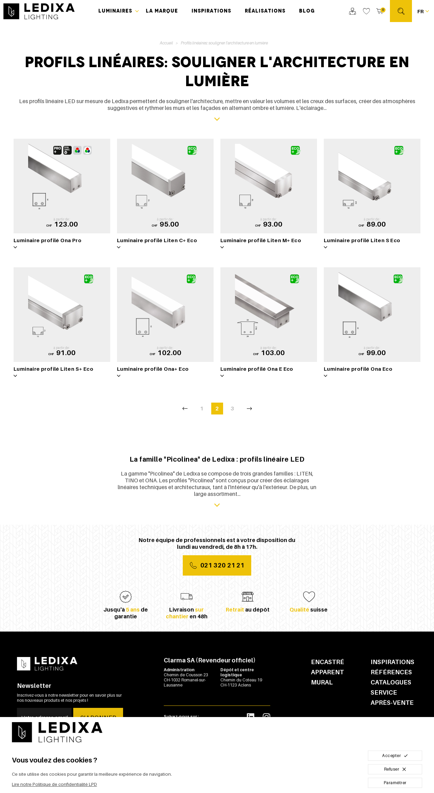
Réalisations (265, 11)
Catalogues (391, 682)
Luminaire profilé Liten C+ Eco (157, 240)
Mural (322, 682)
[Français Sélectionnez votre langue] (423, 11)
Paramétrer (395, 782)
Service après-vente (392, 697)
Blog (307, 11)
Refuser (395, 769)
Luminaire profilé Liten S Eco (362, 240)
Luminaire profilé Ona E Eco (256, 369)
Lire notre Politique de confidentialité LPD (54, 784)
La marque (162, 11)
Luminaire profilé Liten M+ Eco (260, 240)
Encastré (327, 661)
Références (391, 672)
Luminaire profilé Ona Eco (358, 369)
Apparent (327, 672)
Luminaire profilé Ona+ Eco (153, 369)
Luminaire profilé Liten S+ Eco (53, 369)
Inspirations (211, 11)
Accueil (166, 42)
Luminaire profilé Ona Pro (47, 240)
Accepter (395, 755)
